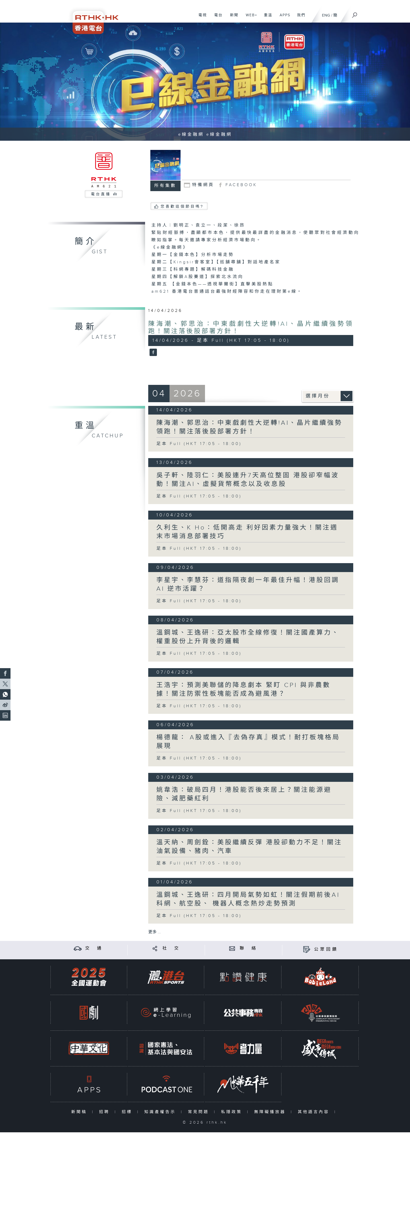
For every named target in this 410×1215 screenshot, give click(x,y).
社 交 (171, 948)
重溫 (266, 18)
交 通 (94, 948)
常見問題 (199, 1112)
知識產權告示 (161, 1112)
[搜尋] (355, 13)
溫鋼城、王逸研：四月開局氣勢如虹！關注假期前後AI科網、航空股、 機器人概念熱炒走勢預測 (248, 899)
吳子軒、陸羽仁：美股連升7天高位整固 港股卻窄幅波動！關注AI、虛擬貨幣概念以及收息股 (247, 480)
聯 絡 (249, 948)
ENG (326, 15)
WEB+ (249, 18)
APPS (283, 18)
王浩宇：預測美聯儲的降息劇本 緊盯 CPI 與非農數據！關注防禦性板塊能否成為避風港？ (243, 690)
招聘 (105, 1112)
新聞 (232, 18)
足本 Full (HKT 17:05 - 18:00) (199, 443)
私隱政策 (232, 1112)
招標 (128, 1112)
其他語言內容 (315, 1112)
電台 (216, 18)
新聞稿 (80, 1112)
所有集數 (165, 185)
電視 (200, 18)
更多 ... (154, 932)
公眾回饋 (326, 949)
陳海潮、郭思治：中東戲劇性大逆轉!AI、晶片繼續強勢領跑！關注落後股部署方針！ (249, 427)
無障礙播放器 (271, 1112)
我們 (299, 18)
